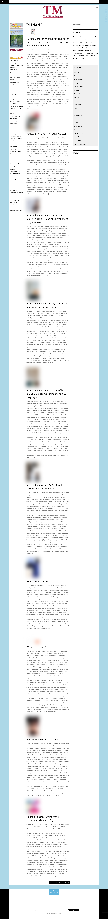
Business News (78, 79)
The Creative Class (79, 133)
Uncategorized (78, 140)
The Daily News (78, 137)
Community (77, 94)
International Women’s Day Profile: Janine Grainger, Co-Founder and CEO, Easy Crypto (46, 394)
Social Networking (79, 126)
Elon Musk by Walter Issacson (42, 739)
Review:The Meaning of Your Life (82, 42)
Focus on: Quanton (14, 179)
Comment (76, 90)
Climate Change (78, 86)
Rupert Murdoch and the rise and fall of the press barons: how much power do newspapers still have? (47, 42)
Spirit (75, 129)
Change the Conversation (81, 83)
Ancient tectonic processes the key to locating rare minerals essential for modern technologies (15, 99)
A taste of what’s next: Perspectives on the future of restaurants (16, 151)
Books (75, 76)
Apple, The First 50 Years (16, 210)
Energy (76, 101)
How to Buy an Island (37, 581)
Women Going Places (80, 144)
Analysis (76, 72)
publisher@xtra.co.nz (73, 910)
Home (16, 898)
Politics (76, 122)
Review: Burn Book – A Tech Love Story (46, 133)
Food (75, 108)
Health (76, 111)
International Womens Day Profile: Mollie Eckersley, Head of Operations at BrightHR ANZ (47, 219)
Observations (77, 119)
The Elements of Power (80, 59)
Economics (77, 97)
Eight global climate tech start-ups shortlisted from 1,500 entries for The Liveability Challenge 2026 (16, 65)
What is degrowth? (36, 647)
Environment (77, 104)
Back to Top (54, 893)
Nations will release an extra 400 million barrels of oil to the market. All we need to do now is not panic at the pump (85, 48)
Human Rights (78, 115)
